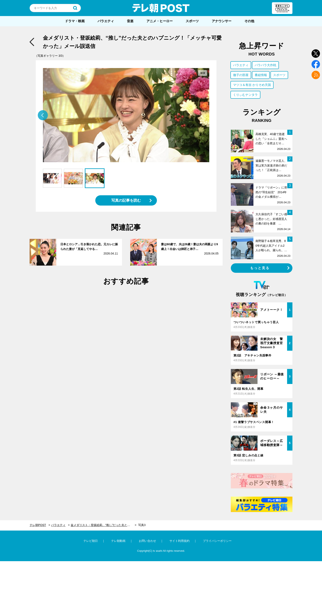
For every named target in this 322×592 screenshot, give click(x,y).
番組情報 (261, 75)
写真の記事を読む (126, 200)
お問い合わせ (147, 540)
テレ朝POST (161, 8)
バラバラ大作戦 (265, 65)
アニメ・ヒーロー (159, 21)
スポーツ (192, 21)
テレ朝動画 (118, 540)
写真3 (142, 525)
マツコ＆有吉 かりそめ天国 (252, 85)
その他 (249, 21)
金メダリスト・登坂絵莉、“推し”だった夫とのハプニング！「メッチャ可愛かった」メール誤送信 (103, 525)
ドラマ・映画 (75, 21)
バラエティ (106, 21)
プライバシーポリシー (217, 540)
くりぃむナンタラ (245, 94)
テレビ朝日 (90, 540)
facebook (316, 64)
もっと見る (260, 268)
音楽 (130, 21)
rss (316, 75)
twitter (316, 53)
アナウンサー (221, 21)
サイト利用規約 (179, 540)
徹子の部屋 (240, 75)
